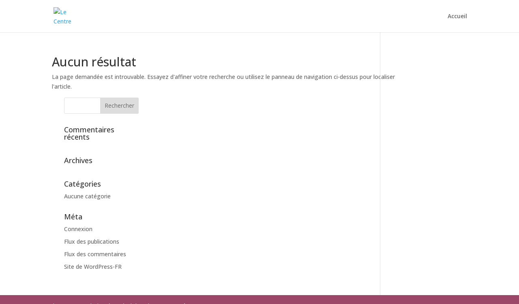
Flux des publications (420, 200)
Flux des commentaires (423, 212)
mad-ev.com (190, 264)
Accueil (457, 16)
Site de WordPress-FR (421, 225)
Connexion (406, 187)
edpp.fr (264, 274)
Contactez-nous (136, 293)
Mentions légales (191, 293)
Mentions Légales (78, 274)
